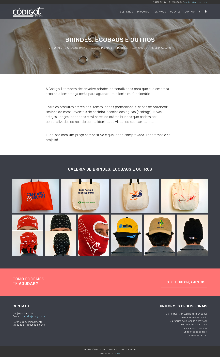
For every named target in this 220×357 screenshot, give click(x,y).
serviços (160, 12)
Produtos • (144, 12)
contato (190, 12)
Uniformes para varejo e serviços (188, 321)
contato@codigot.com (195, 2)
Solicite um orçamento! (184, 282)
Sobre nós (126, 12)
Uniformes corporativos (193, 325)
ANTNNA (116, 354)
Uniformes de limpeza (195, 328)
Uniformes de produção (194, 318)
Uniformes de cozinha (195, 332)
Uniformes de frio (197, 336)
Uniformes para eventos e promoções (186, 314)
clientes (175, 12)
